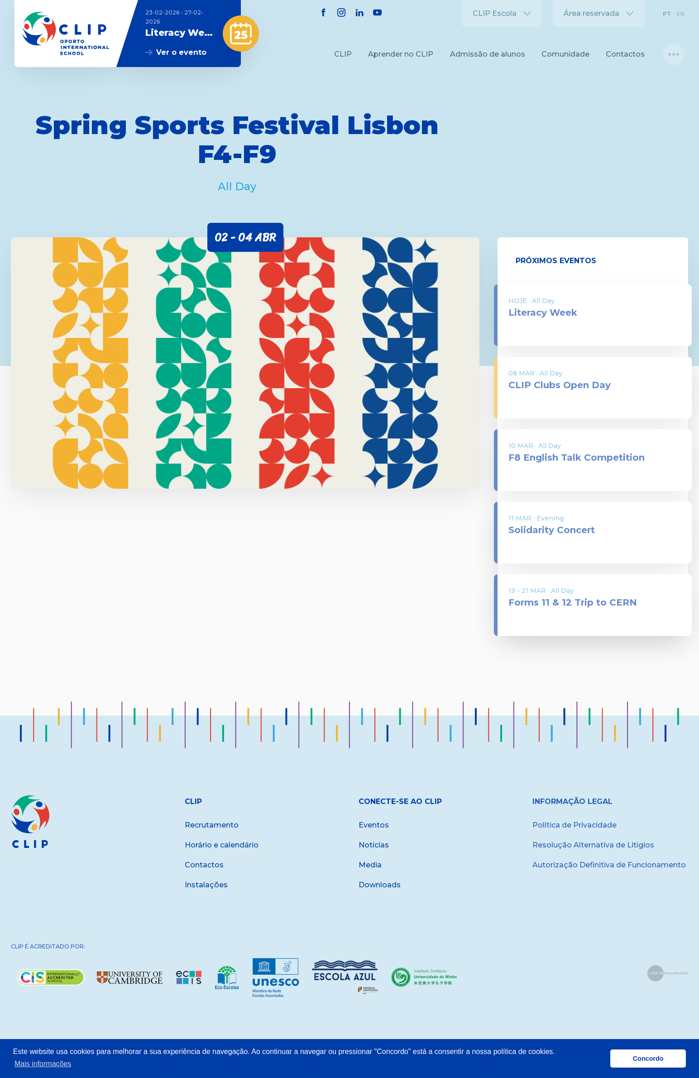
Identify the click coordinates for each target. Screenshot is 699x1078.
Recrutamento (212, 825)
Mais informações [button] (42, 1064)
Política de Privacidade (574, 825)
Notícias (374, 845)
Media (370, 865)
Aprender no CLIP (400, 54)
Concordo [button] (648, 1058)
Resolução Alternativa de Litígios (593, 845)
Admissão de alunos (487, 54)
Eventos (374, 825)
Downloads (380, 885)
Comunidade (565, 54)
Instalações (206, 885)
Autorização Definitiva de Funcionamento (609, 865)
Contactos (625, 54)
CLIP (343, 54)
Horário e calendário (222, 845)
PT (667, 13)
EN (680, 13)
